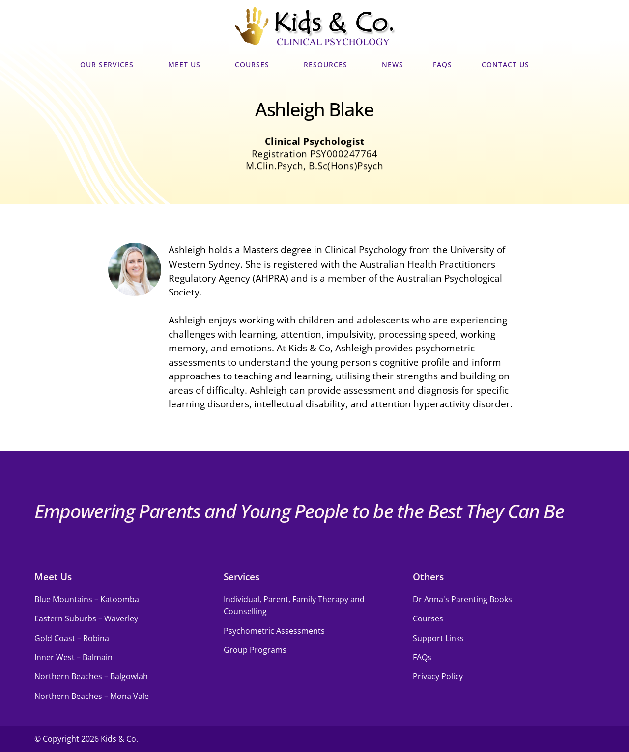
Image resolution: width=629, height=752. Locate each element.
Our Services (109, 64)
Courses (254, 64)
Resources (328, 64)
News (392, 64)
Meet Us (186, 64)
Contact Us (508, 64)
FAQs (442, 64)
